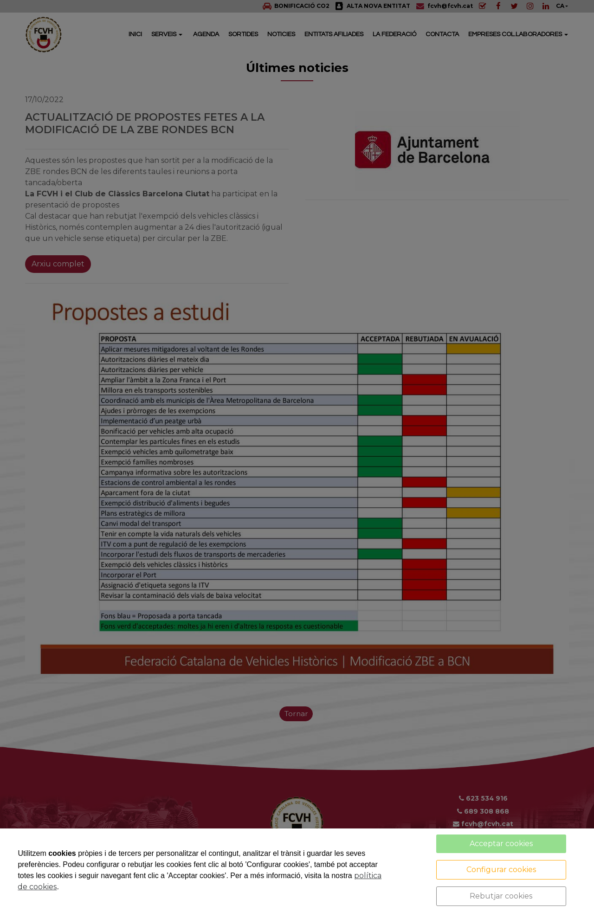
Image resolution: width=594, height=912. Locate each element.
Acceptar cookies (501, 843)
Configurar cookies (501, 869)
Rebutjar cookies (501, 896)
